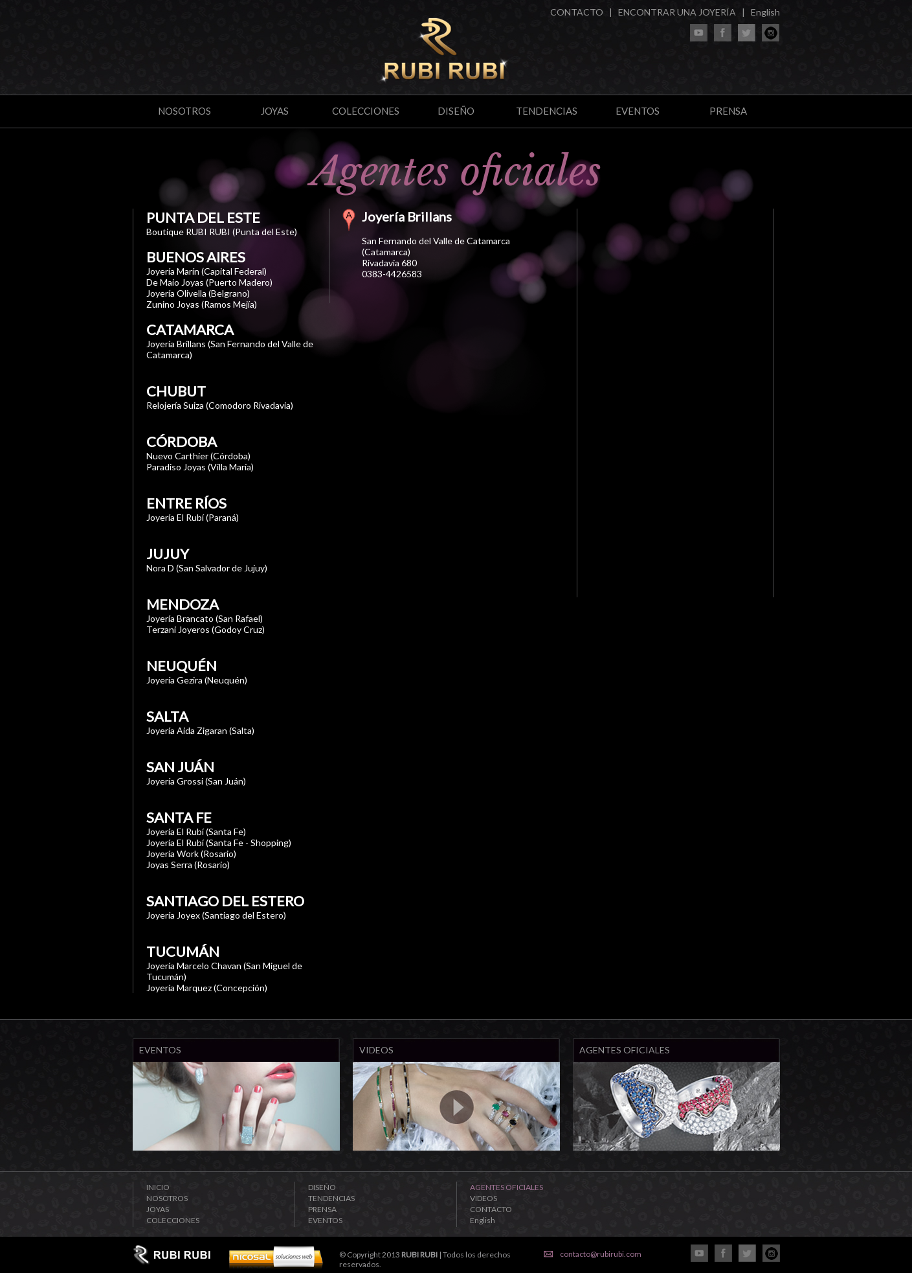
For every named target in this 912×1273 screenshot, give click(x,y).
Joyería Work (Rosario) (191, 853)
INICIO (158, 1187)
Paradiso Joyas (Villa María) (200, 466)
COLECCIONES (365, 111)
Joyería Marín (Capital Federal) (206, 271)
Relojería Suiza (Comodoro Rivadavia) (219, 405)
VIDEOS (483, 1198)
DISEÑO (456, 111)
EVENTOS (638, 111)
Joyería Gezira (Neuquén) (196, 679)
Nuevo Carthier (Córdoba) (198, 455)
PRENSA (728, 111)
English (765, 11)
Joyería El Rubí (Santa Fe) (196, 831)
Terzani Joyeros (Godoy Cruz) (205, 629)
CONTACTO (576, 11)
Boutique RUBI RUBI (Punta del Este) (221, 231)
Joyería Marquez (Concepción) (206, 987)
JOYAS (275, 111)
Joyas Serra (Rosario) (188, 864)
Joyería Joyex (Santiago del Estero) (216, 915)
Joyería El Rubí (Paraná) (192, 517)
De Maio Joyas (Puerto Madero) (209, 282)
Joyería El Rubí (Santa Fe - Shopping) (218, 842)
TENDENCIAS (546, 111)
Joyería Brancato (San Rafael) (204, 618)
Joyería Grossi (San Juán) (196, 780)
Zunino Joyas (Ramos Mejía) (201, 304)
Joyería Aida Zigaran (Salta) (200, 730)
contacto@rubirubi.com (600, 1254)
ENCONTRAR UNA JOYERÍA (677, 11)
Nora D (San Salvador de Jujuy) (206, 567)
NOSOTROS (184, 111)
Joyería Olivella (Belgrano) (198, 293)
